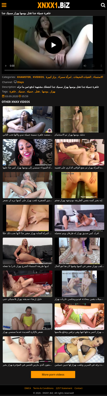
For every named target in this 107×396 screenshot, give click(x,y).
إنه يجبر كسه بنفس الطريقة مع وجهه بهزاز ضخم (78, 200)
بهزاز (52, 91)
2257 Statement (64, 388)
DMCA (27, 388)
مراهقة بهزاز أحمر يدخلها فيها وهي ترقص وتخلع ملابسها (79, 332)
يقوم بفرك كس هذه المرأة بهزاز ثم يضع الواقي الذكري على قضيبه (79, 167)
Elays (19, 82)
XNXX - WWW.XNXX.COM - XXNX (53, 5)
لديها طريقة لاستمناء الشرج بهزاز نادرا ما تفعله (25, 266)
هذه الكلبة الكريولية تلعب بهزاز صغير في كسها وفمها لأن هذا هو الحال (79, 266)
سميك (21, 91)
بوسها (45, 91)
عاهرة (13, 91)
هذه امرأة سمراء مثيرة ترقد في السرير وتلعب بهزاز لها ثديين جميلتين (79, 365)
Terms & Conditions (43, 388)
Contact (79, 388)
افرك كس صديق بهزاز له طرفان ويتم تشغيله (77, 233)
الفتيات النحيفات (82, 77)
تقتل (37, 91)
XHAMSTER (24, 77)
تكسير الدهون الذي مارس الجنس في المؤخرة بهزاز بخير (27, 365)
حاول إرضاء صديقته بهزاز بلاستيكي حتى (22, 299)
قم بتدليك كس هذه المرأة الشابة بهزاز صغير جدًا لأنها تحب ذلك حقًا (27, 233)
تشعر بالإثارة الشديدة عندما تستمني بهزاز (23, 332)
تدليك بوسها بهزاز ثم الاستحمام (70, 134)
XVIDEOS (38, 77)
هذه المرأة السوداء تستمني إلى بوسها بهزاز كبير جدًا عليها (27, 167)
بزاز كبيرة (51, 77)
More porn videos (53, 374)
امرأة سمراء (64, 77)
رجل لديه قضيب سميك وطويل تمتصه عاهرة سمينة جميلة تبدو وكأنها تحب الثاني (27, 134)
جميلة (30, 91)
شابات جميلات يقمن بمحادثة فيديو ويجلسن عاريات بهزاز (79, 299)
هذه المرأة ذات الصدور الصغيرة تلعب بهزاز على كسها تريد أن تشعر (27, 200)
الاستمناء (98, 77)
